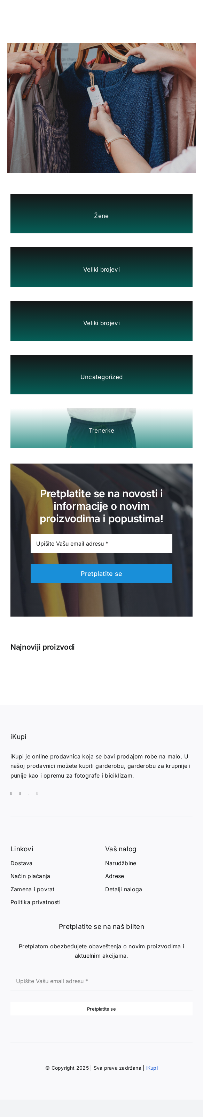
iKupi (152, 1068)
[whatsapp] (29, 793)
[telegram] (37, 793)
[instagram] (20, 793)
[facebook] (11, 793)
